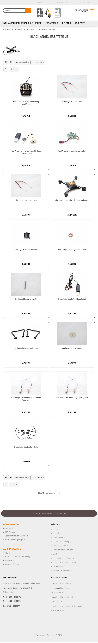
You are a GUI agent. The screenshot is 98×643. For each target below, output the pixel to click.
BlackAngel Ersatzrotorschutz (26, 448)
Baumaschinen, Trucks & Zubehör (22, 23)
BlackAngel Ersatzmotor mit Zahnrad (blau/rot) (26, 399)
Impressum (58, 530)
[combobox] (22, 62)
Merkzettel (85, 2)
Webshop (40, 636)
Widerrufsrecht (59, 538)
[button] (5, 62)
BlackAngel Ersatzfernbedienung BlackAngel (26, 103)
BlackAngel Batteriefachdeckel (26, 250)
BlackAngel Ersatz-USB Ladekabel (72, 299)
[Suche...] (28, 10)
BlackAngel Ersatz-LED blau (26, 200)
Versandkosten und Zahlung (64, 563)
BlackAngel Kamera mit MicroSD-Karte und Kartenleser (26, 152)
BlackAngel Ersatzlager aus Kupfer (72, 250)
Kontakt (56, 534)
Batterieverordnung (61, 542)
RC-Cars (66, 23)
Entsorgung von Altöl (61, 546)
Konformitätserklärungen (63, 559)
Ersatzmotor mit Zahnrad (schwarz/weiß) (72, 398)
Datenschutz (58, 567)
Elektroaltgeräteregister (63, 550)
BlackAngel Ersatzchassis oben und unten (72, 200)
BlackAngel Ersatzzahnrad (72, 349)
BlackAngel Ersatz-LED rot (72, 102)
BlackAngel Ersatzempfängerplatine (72, 151)
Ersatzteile (51, 23)
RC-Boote (80, 23)
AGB (55, 555)
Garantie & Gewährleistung (64, 571)
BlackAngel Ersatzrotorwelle (26, 299)
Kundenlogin (62, 2)
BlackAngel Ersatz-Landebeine (26, 349)
